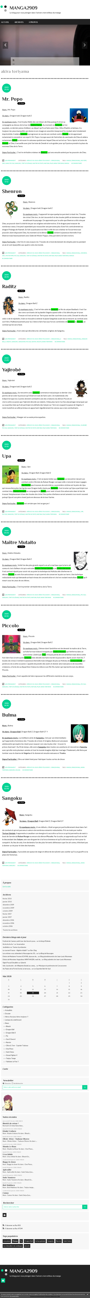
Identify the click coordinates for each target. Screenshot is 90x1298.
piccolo (27, 1246)
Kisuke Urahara (9, 1131)
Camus (6, 1193)
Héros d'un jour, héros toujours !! (16, 1017)
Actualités (8, 1010)
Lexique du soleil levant (13, 1020)
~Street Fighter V (11, 1055)
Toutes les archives (10, 930)
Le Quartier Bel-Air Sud (42, 969)
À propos (33, 22)
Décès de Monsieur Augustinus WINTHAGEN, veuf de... (22, 959)
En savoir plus (14, 1296)
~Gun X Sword (10, 1039)
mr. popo (83, 160)
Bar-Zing (33, 950)
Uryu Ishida (8, 1154)
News (7, 1023)
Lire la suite (7, 887)
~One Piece (9, 1049)
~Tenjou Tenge (10, 1058)
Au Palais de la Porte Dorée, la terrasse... (17, 969)
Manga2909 (23, 8)
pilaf (51, 163)
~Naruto (8, 1042)
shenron (84, 253)
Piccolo (65, 134)
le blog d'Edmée (44, 941)
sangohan (22, 341)
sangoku (18, 163)
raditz (9, 341)
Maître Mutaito (19, 542)
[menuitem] (6, 22)
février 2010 (7, 899)
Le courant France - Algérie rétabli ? (15, 950)
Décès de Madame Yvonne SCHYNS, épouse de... (20, 956)
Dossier (8, 1014)
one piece (6, 1241)
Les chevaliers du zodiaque (12, 1246)
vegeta (39, 341)
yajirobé (84, 425)
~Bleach (8, 1026)
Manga (15, 1241)
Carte (5, 1069)
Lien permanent (9, 160)
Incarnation (21, 944)
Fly (21, 1241)
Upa (6, 456)
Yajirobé (11, 369)
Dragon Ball (29, 1241)
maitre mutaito (38, 163)
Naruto (58, 1241)
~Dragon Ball (9, 1029)
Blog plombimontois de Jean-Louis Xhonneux (56, 956)
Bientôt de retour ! (11, 1123)
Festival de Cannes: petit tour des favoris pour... (19, 941)
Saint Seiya (67, 1241)
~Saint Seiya (9, 1052)
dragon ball (76, 160)
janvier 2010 (7, 902)
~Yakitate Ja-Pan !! (12, 1062)
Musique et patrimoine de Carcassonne (53, 966)
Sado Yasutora (9, 1177)
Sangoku (50, 1241)
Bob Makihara (9, 1185)
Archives (18, 22)
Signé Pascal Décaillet (10, 963)
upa (82, 511)
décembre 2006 (8, 920)
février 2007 (7, 914)
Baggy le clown (9, 1162)
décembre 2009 (8, 905)
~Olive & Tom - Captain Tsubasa (16, 1045)
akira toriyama (58, 163)
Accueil (5, 22)
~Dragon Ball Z (10, 1033)
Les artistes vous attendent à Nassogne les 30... (19, 953)
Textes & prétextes (19, 947)
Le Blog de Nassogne (46, 953)
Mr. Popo (12, 99)
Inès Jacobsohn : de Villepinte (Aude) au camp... (19, 966)
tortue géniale (40, 1241)
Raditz (9, 286)
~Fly (6, 1036)
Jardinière (6, 947)
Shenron (44, 152)
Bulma (14, 140)
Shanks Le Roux (9, 1147)
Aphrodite (7, 1170)
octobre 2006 (8, 926)
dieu (3, 163)
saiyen (34, 341)
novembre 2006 (8, 923)
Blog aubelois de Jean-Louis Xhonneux (57, 959)
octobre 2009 (8, 911)
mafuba (46, 163)
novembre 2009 (8, 908)
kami (7, 163)
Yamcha (83, 747)
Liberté (23, 963)
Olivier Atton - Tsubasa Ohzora (16, 1139)
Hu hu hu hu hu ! (8, 944)
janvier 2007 (7, 917)
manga (68, 160)
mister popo (10, 255)
